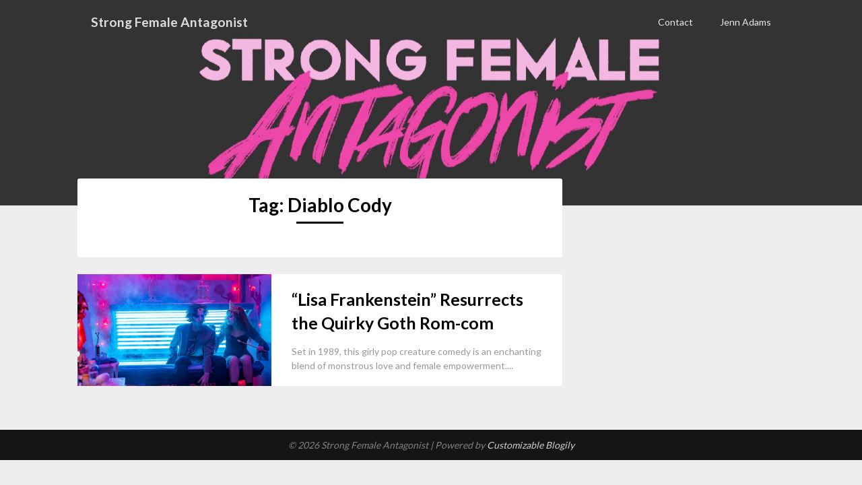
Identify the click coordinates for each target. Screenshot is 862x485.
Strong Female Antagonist (171, 21)
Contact (675, 22)
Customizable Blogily (530, 445)
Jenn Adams (745, 22)
